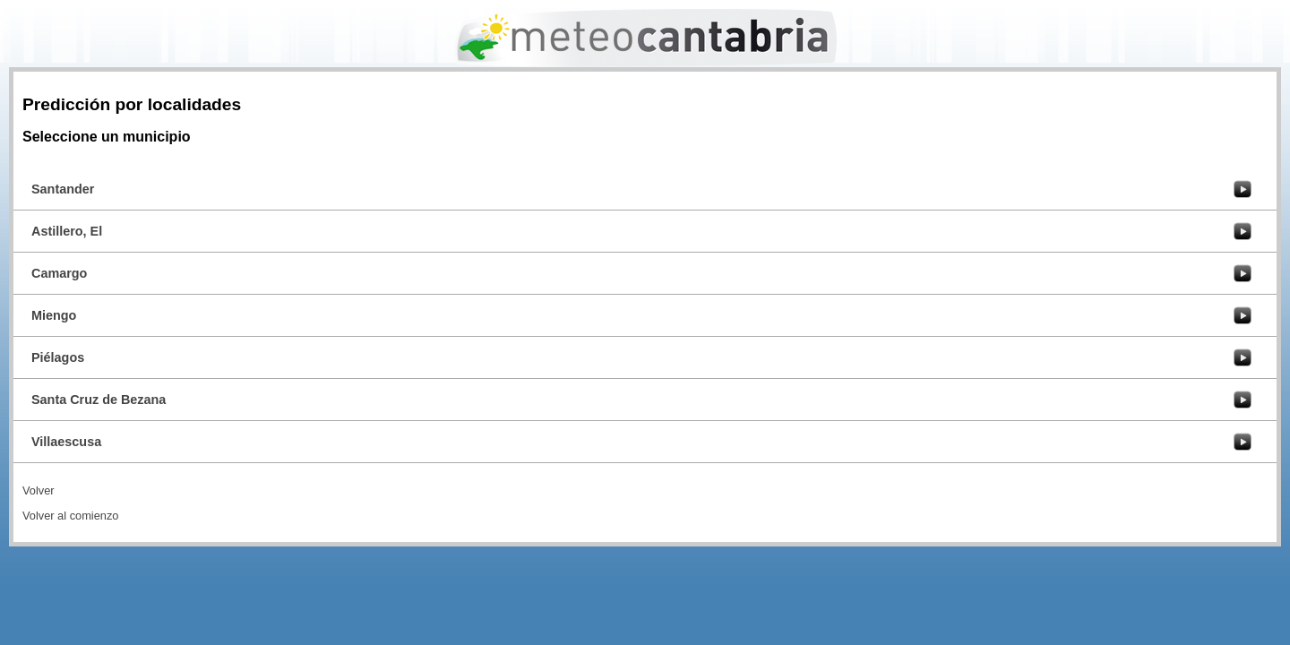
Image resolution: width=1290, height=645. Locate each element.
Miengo (53, 315)
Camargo (59, 273)
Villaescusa (66, 441)
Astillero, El (66, 231)
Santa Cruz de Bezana (98, 399)
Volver (38, 490)
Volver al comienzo (70, 515)
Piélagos (57, 357)
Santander (62, 189)
